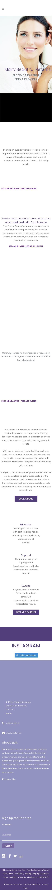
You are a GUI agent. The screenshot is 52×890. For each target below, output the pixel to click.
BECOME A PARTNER (25, 75)
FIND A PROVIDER (28, 188)
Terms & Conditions (32, 884)
